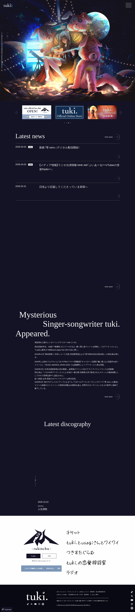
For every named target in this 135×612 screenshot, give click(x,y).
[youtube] (132, 600)
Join (49, 556)
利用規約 (92, 591)
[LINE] (132, 608)
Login (33, 556)
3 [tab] (68, 125)
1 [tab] (64, 125)
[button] (15, 116)
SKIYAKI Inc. (1, 64)
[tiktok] (132, 592)
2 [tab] (66, 125)
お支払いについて (84, 591)
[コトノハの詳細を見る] (67, 478)
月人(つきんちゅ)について (41, 561)
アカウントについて (72, 591)
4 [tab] (70, 125)
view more (112, 140)
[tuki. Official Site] (8, 5)
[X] (132, 596)
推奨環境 (86, 594)
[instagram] (132, 604)
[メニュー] (128, 5)
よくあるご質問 (94, 594)
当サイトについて (61, 591)
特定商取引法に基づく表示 (76, 594)
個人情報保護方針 (100, 591)
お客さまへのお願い (62, 594)
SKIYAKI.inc (87, 605)
